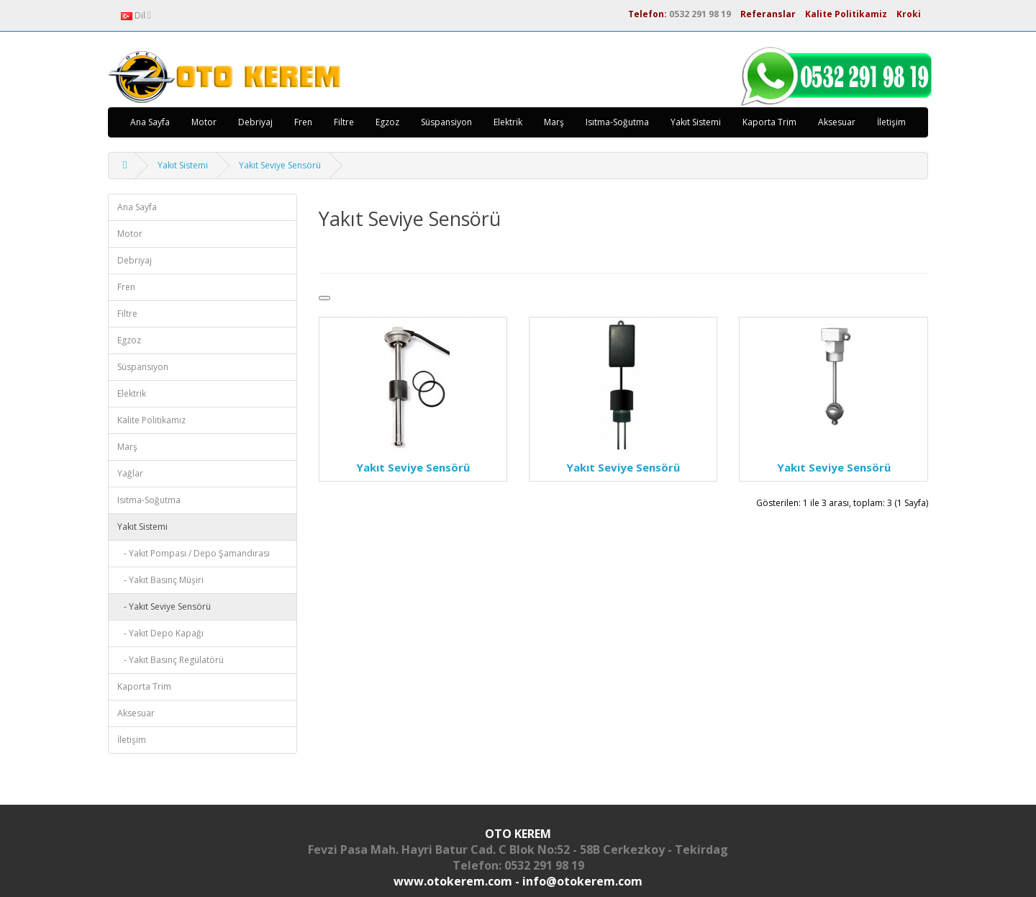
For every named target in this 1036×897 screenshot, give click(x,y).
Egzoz (387, 122)
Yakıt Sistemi (696, 122)
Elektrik (508, 122)
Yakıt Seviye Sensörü (280, 165)
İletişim (891, 122)
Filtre (344, 122)
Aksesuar (836, 122)
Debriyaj (255, 122)
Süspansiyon (446, 122)
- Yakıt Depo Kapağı (160, 633)
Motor (204, 122)
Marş (554, 122)
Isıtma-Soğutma (617, 122)
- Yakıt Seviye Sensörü (164, 606)
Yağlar (130, 473)
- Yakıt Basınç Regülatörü (170, 660)
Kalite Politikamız (151, 420)
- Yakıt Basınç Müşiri (160, 580)
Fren (303, 122)
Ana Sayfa (150, 122)
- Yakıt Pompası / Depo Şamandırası (193, 553)
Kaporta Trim (769, 122)
